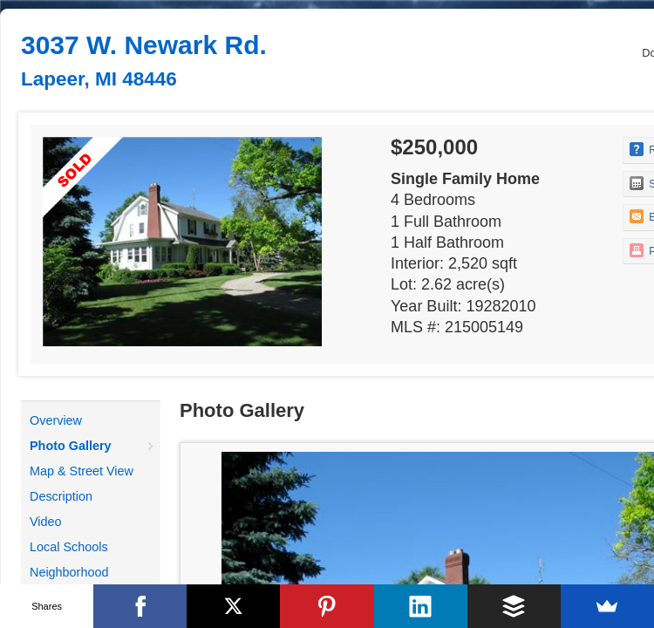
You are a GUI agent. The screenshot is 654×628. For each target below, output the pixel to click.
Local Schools (69, 547)
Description (61, 496)
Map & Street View (81, 471)
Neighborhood (69, 572)
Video (46, 522)
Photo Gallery (71, 446)
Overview (56, 420)
